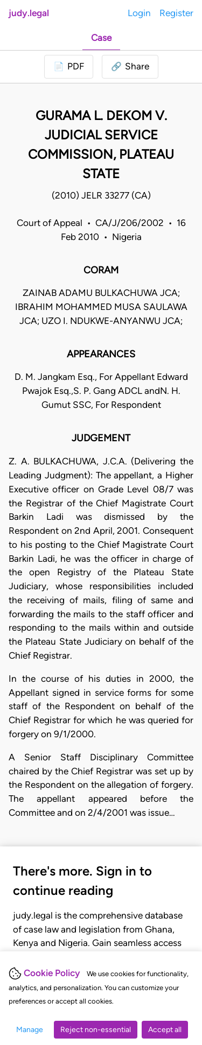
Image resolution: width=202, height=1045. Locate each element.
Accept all (165, 1029)
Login (139, 13)
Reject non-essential (95, 1029)
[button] (130, 67)
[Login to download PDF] (68, 67)
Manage (29, 1029)
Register (176, 13)
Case (101, 37)
